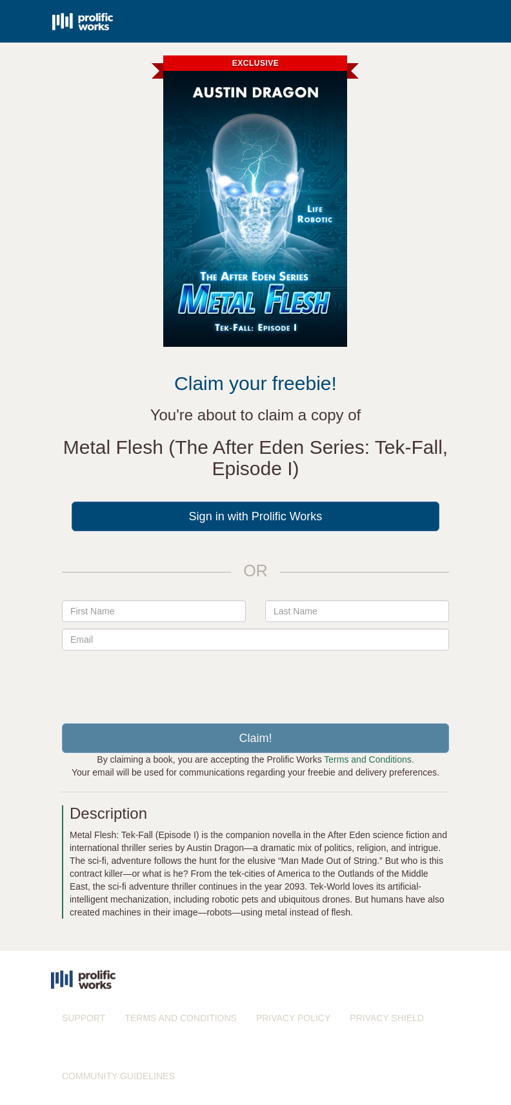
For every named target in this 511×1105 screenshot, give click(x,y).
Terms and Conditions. (369, 759)
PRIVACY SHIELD (387, 1018)
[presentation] (255, 682)
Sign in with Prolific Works (256, 516)
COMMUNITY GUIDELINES (118, 1076)
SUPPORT (83, 1018)
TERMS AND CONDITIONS (180, 1018)
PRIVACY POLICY (293, 1018)
